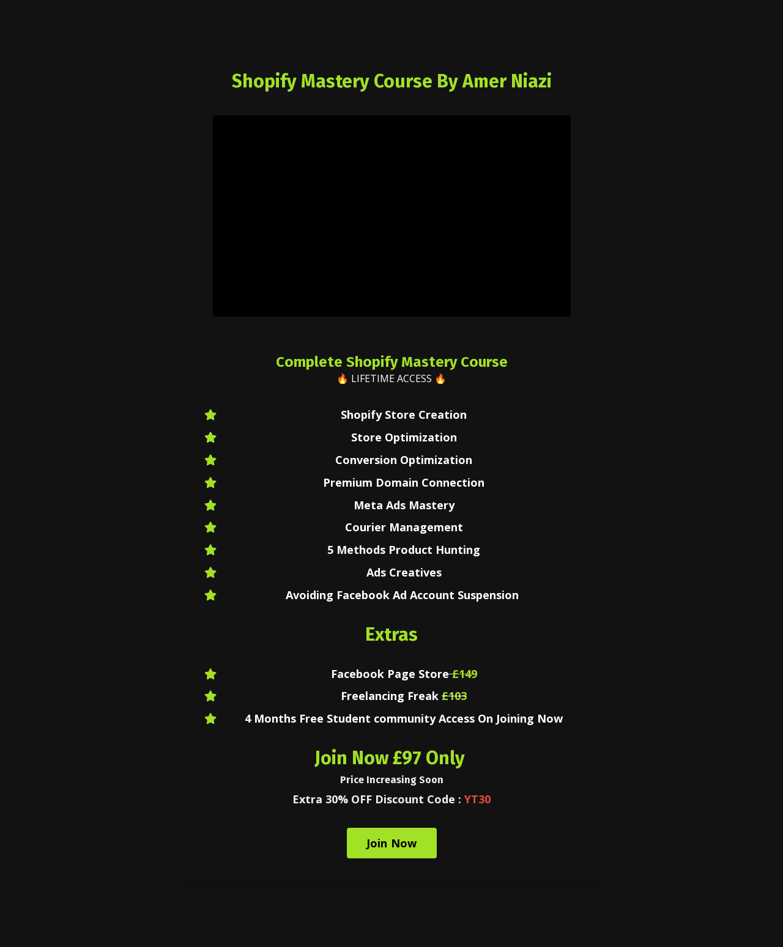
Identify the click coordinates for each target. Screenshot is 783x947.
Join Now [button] (391, 843)
